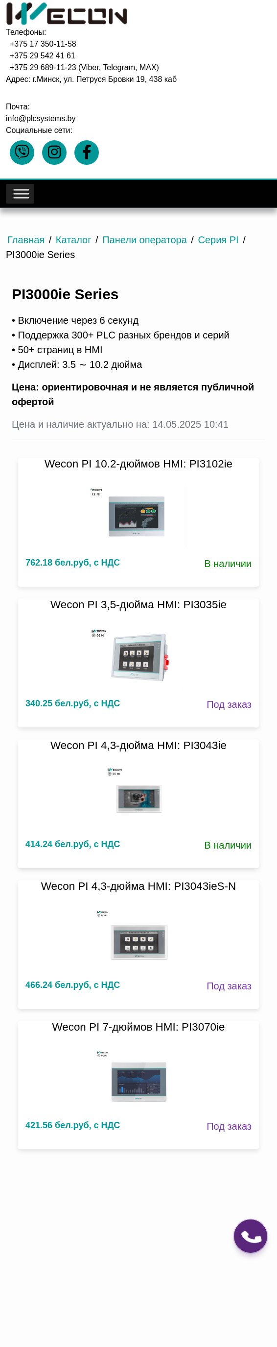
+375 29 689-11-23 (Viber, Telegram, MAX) (84, 67)
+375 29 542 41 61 (42, 56)
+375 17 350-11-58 (43, 44)
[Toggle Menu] (20, 194)
